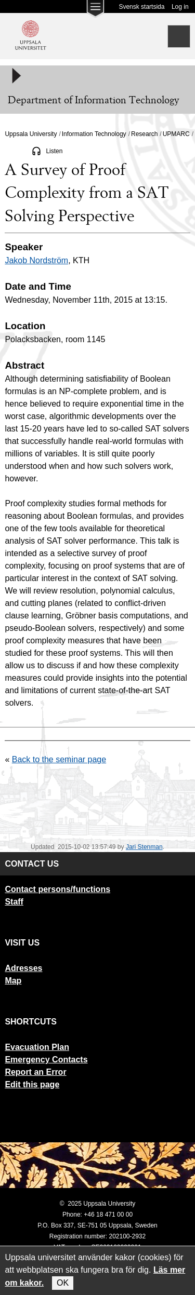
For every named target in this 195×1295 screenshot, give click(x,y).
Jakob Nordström (36, 260)
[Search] (178, 36)
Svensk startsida (141, 6)
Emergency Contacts (46, 1059)
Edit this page (32, 1084)
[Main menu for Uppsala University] (95, 11)
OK (63, 1282)
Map (13, 980)
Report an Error (35, 1072)
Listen (54, 151)
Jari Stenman (144, 847)
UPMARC (176, 134)
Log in (180, 6)
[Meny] (15, 75)
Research (144, 134)
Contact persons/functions (57, 889)
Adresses (23, 968)
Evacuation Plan (37, 1047)
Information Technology (94, 134)
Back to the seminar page (59, 759)
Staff (14, 901)
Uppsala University (31, 134)
